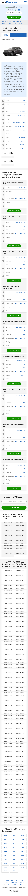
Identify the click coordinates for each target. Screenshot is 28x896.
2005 (14, 855)
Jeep (24, 104)
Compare (13, 884)
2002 (14, 859)
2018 (5, 840)
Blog (7, 884)
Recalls (22, 35)
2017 (14, 840)
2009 (5, 851)
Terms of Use (17, 878)
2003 (5, 859)
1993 (14, 871)
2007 (22, 851)
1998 (22, 863)
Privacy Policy (9, 880)
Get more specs (14, 211)
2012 (5, 847)
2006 (5, 855)
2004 (22, 855)
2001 (22, 859)
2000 (5, 863)
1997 (5, 867)
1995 (22, 867)
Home (9, 878)
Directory (14, 882)
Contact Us (19, 880)
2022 (5, 836)
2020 (22, 836)
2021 (14, 836)
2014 (14, 844)
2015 (5, 844)
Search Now (13, 17)
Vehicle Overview (6, 35)
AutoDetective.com (9, 2)
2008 (14, 851)
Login (20, 884)
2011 (14, 847)
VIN (15, 9)
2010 (22, 847)
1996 (14, 867)
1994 (5, 871)
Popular (6, 882)
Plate (19, 9)
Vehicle (14, 35)
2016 (22, 840)
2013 (22, 844)
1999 (14, 863)
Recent (22, 882)
